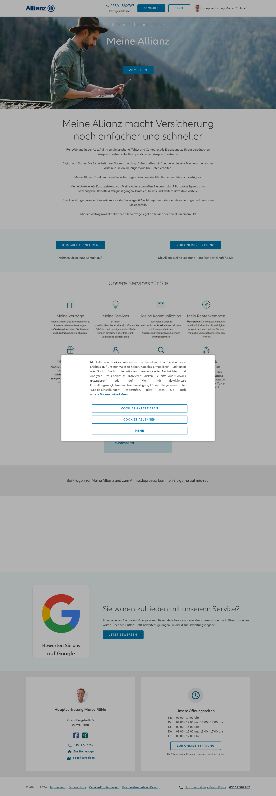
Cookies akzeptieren (139, 408)
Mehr (139, 431)
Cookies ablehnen (139, 420)
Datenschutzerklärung (114, 394)
